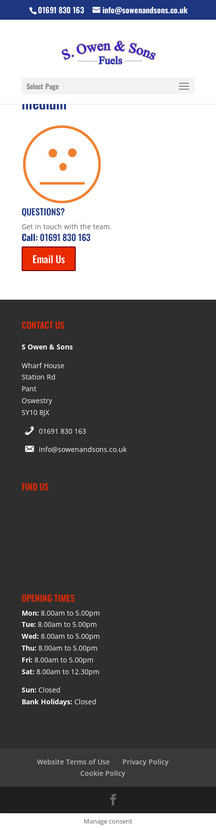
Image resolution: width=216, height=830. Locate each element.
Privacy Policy (146, 761)
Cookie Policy (102, 773)
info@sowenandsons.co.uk (82, 449)
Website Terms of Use (73, 761)
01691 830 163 (62, 431)
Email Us (48, 258)
